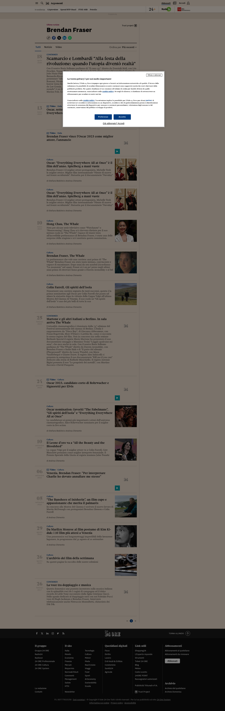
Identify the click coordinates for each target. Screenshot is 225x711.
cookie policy (108, 91)
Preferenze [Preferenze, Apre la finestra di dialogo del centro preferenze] (103, 117)
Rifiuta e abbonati (154, 75)
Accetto (122, 117)
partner (149, 100)
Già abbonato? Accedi (113, 123)
